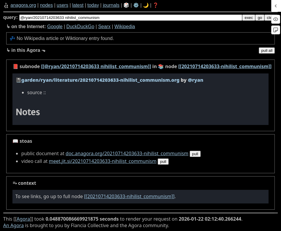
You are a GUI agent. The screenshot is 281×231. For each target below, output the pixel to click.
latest (77, 5)
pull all (266, 50)
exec (249, 17)
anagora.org (23, 5)
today (93, 5)
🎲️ (126, 5)
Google (55, 26)
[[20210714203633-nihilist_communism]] (225, 66)
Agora (23, 219)
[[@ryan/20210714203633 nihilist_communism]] (96, 66)
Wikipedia (124, 26)
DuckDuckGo (80, 26)
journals (111, 5)
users (62, 5)
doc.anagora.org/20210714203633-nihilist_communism (127, 153)
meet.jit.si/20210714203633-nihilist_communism (103, 161)
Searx (104, 26)
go (260, 17)
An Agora (13, 225)
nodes (46, 5)
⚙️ (136, 5)
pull (195, 154)
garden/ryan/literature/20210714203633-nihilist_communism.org (100, 80)
